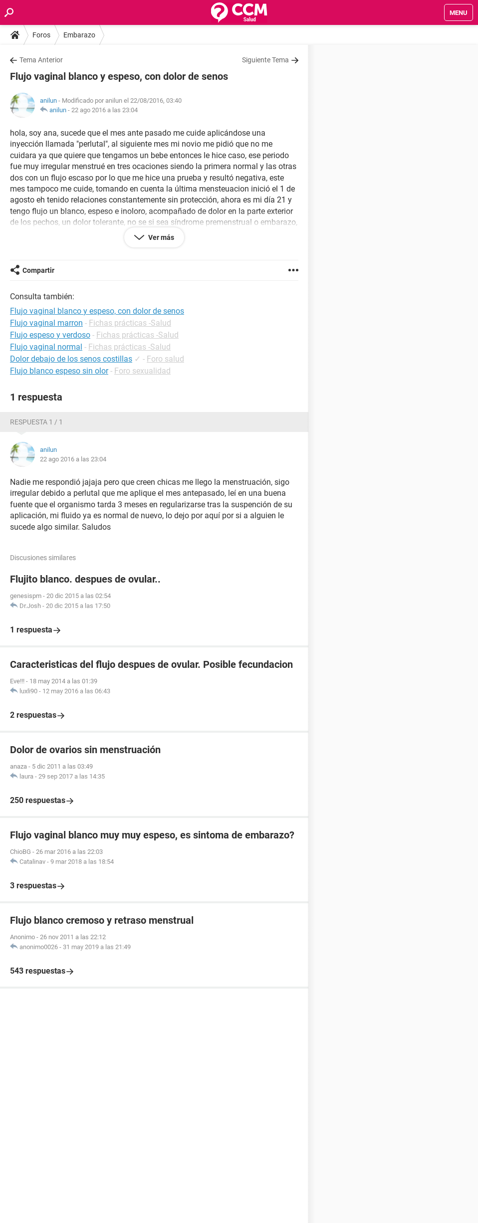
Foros (41, 35)
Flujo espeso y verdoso (50, 335)
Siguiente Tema (265, 60)
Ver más (160, 237)
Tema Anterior (41, 60)
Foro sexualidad (142, 371)
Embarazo (79, 35)
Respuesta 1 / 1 (36, 422)
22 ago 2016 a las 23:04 (104, 110)
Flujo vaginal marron (46, 323)
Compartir (38, 270)
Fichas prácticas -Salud (130, 323)
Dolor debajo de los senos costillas (71, 359)
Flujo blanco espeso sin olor (59, 371)
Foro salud (165, 359)
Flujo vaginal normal (46, 347)
